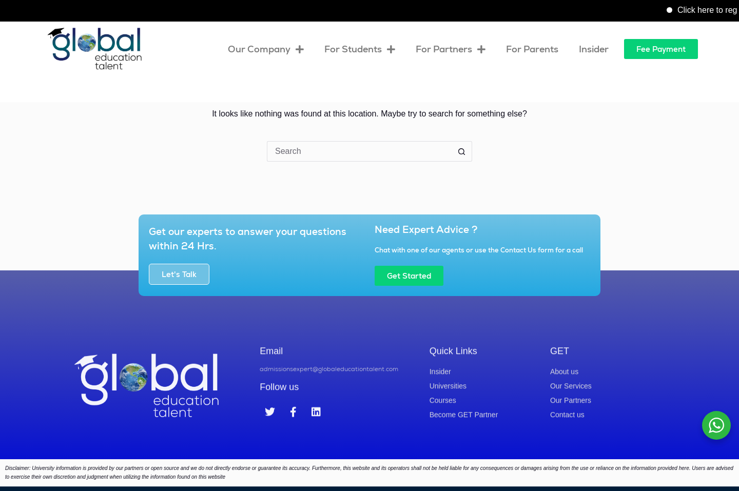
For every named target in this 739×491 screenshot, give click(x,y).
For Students (359, 49)
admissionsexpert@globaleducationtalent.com (329, 390)
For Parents (532, 49)
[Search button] (462, 151)
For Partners (450, 49)
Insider (594, 49)
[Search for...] (359, 151)
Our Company (266, 49)
